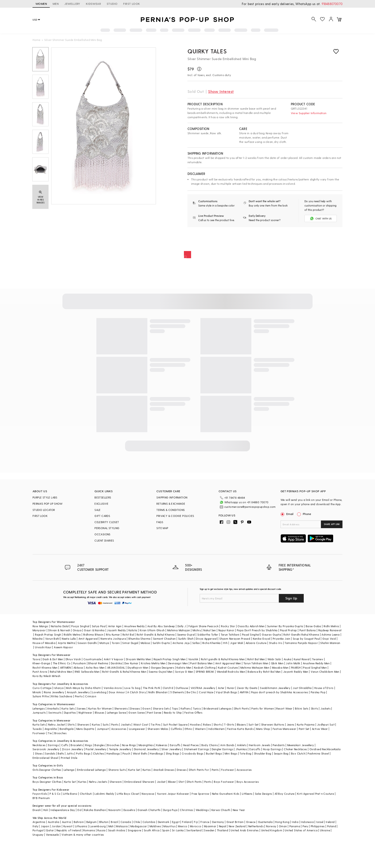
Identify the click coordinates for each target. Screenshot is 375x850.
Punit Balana (307, 630)
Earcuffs (175, 745)
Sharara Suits (117, 769)
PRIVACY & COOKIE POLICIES (175, 515)
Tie (50, 733)
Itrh (225, 642)
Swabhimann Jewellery (275, 687)
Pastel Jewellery (96, 749)
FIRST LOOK (131, 3)
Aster (221, 687)
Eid (79, 809)
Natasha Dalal (60, 626)
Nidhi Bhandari (158, 692)
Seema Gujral (186, 634)
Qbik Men (277, 663)
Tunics (197, 708)
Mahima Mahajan (178, 630)
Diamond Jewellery (146, 749)
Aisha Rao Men (95, 667)
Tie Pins (155, 724)
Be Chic (192, 692)
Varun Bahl (52, 638)
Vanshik (193, 659)
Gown (146, 708)
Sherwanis (121, 708)
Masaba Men (280, 667)
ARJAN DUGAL (116, 667)
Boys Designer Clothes (47, 781)
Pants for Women (262, 708)
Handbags (113, 753)
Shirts (71, 724)
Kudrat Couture (228, 667)
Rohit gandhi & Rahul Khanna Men (223, 659)
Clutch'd (168, 687)
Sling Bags (172, 753)
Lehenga (69, 769)
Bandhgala (67, 728)
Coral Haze (206, 692)
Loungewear (137, 728)
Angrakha (50, 728)
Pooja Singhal (80, 626)
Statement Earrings (196, 749)
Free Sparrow (201, 793)
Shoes (39, 753)
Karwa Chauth (220, 809)
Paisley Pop (318, 692)
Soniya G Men (184, 671)
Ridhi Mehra (331, 626)
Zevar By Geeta (247, 687)
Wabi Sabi (274, 659)
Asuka (287, 659)
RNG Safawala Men (87, 671)
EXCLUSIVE (101, 503)
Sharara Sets (161, 708)
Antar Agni (115, 626)
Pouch (126, 753)
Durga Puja (170, 809)
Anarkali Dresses (163, 769)
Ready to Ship (173, 712)
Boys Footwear (224, 781)
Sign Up (291, 598)
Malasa (145, 642)
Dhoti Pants (241, 708)
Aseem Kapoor (63, 647)
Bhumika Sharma (139, 638)
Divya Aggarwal (206, 638)
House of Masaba (44, 642)
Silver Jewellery (171, 749)
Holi (45, 809)
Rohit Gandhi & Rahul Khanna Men (124, 671)
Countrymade (92, 659)
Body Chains (209, 745)
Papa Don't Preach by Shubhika (257, 630)
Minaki (37, 692)
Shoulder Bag (262, 753)
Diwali (37, 809)
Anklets (241, 745)
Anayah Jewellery (78, 692)
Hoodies (195, 724)
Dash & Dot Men (53, 659)
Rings (88, 745)
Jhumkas (241, 749)
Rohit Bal (128, 634)
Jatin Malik (293, 663)
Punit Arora (40, 671)
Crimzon (90, 696)
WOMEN (41, 3)
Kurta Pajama (306, 724)
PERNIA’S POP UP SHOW (47, 503)
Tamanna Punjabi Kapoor (301, 642)
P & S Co (55, 793)
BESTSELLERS (102, 497)
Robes (207, 724)
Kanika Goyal (261, 638)
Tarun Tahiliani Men (256, 663)
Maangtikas (146, 745)
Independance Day (62, 809)
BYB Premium (41, 798)
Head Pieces (191, 745)
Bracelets (77, 745)
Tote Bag (245, 753)
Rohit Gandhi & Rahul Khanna (156, 634)
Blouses (100, 712)
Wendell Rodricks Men (231, 671)
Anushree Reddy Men (316, 663)
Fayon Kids (40, 793)
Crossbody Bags (193, 753)
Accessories (118, 728)
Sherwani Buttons (272, 724)
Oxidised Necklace (321, 749)
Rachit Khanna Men (45, 667)
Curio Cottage (42, 687)
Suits (106, 724)
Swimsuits (55, 712)
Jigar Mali (236, 642)
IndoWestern (216, 728)
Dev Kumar (131, 663)
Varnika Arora (113, 687)
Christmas (186, 809)
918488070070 (332, 4)
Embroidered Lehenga (91, 769)
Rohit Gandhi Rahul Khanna (301, 634)
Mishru (197, 630)
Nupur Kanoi (226, 630)
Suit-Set (253, 724)
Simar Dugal (130, 642)
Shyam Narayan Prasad (234, 638)
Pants (114, 724)
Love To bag (132, 687)
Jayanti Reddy (116, 630)
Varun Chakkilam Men (325, 671)
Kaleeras (161, 745)
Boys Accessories (248, 781)
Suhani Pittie (41, 696)
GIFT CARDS (102, 515)
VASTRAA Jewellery (203, 687)
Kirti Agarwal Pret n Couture (315, 793)
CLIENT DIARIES (104, 540)
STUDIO (112, 3)
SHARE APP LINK (332, 524)
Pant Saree (154, 712)
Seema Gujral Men (160, 671)
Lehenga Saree (116, 712)
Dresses (135, 708)
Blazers (241, 724)
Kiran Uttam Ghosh (152, 630)
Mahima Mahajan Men (254, 667)
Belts (61, 753)
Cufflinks (176, 728)
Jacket (161, 781)
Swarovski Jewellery (46, 749)
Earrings (53, 745)
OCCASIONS (102, 534)
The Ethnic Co (62, 663)
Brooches (60, 733)
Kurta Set (134, 769)
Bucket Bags (214, 753)
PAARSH (296, 667)
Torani (116, 642)
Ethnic (189, 728)
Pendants (279, 745)
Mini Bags (231, 753)
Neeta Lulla (69, 638)
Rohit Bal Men (256, 659)
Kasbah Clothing (204, 667)
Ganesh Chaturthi (149, 809)
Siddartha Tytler (207, 634)
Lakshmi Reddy (104, 793)
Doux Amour (117, 692)
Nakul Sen (209, 630)
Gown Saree (136, 712)
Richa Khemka (211, 642)
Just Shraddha (302, 687)
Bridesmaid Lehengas (218, 708)
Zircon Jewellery (72, 749)
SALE (97, 509)
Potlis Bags (83, 753)
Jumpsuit (103, 728)
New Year (239, 809)
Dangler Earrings (222, 749)
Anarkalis (53, 708)
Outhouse (182, 687)
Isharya (59, 687)
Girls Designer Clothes (47, 769)
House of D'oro (324, 687)
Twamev (317, 659)
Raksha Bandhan (95, 809)
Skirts (314, 708)
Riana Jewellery (54, 692)
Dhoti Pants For (199, 769)
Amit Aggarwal (88, 638)
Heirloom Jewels (259, 745)
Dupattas (70, 712)
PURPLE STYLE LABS (45, 497)
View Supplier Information (308, 113)
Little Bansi (70, 793)
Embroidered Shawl (45, 757)
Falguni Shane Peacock (203, 626)
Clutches (98, 753)
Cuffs (64, 745)
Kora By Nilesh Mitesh (46, 675)
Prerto (79, 696)
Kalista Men (183, 667)
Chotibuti (86, 793)
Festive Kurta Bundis (240, 728)
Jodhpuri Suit (326, 724)
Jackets (325, 708)
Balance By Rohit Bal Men (264, 671)
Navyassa (148, 793)
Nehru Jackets (98, 781)
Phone (306, 513)
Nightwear (85, 712)
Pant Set (304, 728)
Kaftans (186, 708)
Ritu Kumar (113, 634)
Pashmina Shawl (318, 753)
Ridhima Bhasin (93, 634)
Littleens (247, 793)
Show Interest (221, 91)
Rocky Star (228, 626)
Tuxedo (37, 728)
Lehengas (39, 708)
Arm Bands (227, 745)
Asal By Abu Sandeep (161, 626)
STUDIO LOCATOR (44, 509)
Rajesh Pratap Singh (48, 634)
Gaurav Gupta (271, 634)
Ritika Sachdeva (61, 696)
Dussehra (129, 809)
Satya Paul (99, 626)
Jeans (290, 724)
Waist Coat (140, 724)
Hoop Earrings (272, 749)
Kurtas (96, 724)
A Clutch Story (136, 692)
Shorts (218, 724)
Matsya (104, 642)
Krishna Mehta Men (153, 663)
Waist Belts (140, 753)
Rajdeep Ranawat (330, 630)
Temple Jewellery (120, 749)
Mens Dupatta (85, 728)
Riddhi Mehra (72, 634)
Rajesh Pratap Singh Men (170, 659)
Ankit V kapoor (114, 659)
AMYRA (244, 692)
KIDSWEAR (93, 3)
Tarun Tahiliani (230, 634)
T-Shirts (229, 724)
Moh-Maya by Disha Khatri (83, 687)
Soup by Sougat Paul (306, 638)
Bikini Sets (301, 708)
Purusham (79, 663)
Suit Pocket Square (175, 724)
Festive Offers (193, 712)
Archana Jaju (181, 642)
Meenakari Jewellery (300, 745)
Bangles (99, 745)
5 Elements (177, 692)
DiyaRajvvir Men (138, 667)
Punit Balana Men (201, 663)
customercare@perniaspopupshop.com (250, 506)
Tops (175, 708)
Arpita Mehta (66, 642)
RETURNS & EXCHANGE (170, 503)
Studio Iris (275, 642)
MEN (56, 3)
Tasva (36, 659)
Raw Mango (40, 626)
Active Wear (320, 728)
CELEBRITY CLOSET (106, 522)
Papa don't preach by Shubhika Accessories (279, 692)
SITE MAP (162, 528)
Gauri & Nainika (94, 630)
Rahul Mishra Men (61, 671)
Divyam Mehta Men (138, 659)
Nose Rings (129, 745)
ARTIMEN (65, 667)
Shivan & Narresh (59, 630)
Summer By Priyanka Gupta (285, 626)
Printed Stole (69, 757)
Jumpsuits (39, 712)
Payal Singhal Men (315, 667)
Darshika (116, 663)
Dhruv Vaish (73, 659)
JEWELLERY (72, 3)
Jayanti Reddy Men (295, 671)
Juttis (70, 753)
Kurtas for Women (100, 708)
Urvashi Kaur (43, 647)
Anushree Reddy (134, 626)
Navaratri (114, 809)
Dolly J (181, 626)
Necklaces (39, 745)
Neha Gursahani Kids (225, 793)
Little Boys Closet (128, 793)
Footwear (39, 733)
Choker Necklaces (295, 749)
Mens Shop (263, 728)
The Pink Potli (151, 687)
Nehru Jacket (56, 724)
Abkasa (78, 667)
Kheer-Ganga (41, 663)
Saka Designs (263, 793)
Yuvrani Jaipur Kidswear (173, 793)
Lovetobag (99, 692)
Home (36, 39)
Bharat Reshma (98, 663)
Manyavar (39, 630)
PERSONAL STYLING (106, 528)
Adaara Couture (256, 642)
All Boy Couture (285, 793)
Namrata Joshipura (113, 638)
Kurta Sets (68, 708)
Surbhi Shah (185, 638)
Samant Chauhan (164, 638)
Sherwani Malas (158, 728)
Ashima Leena (330, 634)
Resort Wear (284, 708)
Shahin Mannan (330, 642)
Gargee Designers (162, 667)
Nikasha (38, 638)
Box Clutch (298, 753)
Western (200, 728)
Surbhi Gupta (161, 642)
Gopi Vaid (329, 638)
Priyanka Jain (281, 638)
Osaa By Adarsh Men (251, 626)
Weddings (202, 809)
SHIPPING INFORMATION (171, 497)
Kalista (132, 630)
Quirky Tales (207, 51)
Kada (337, 749)
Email (287, 513)
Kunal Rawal (301, 659)
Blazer (172, 781)
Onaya (77, 630)
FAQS (159, 522)
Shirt (181, 781)
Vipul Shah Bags (226, 692)
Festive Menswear (284, 728)
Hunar (231, 687)
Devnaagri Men (178, 663)
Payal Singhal (250, 634)
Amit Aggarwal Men (228, 663)
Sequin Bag (281, 753)
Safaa (196, 642)
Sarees (81, 708)
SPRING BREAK (205, 671)
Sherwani (83, 724)
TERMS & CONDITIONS (170, 509)
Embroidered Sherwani (139, 781)
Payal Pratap (288, 630)
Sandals (50, 753)
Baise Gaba (313, 626)
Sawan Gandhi (87, 642)
